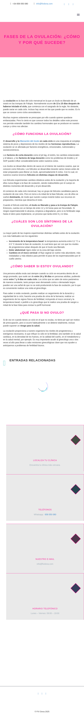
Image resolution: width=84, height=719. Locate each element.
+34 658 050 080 (20, 4)
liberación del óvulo (29, 141)
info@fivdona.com (44, 4)
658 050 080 (50, 514)
